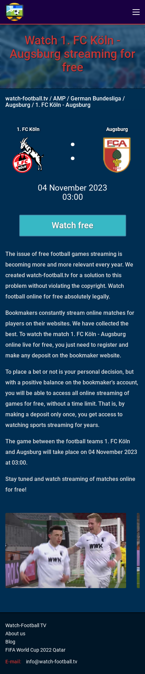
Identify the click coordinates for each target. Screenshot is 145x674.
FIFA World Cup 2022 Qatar (35, 650)
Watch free (72, 225)
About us (15, 633)
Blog (10, 642)
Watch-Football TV (25, 625)
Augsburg (17, 105)
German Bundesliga (96, 98)
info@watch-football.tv (51, 661)
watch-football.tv (26, 98)
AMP (59, 98)
